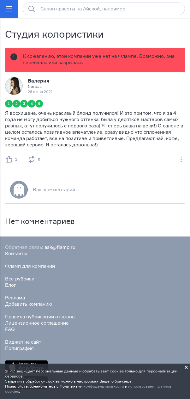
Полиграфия (19, 348)
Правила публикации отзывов (40, 317)
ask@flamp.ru (60, 247)
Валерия (38, 81)
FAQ (10, 329)
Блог (10, 285)
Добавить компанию (28, 304)
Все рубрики (19, 279)
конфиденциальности (103, 386)
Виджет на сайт (23, 342)
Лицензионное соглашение (37, 323)
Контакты (16, 253)
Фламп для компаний (30, 266)
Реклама (15, 298)
